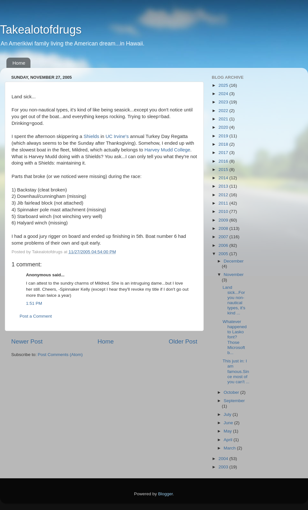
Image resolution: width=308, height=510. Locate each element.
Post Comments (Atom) (60, 354)
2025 (223, 85)
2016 (223, 161)
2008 (223, 228)
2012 (223, 194)
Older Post (183, 341)
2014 (223, 177)
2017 (223, 152)
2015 (223, 169)
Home (19, 63)
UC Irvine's (117, 136)
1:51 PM (34, 303)
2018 (223, 144)
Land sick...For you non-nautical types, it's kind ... (234, 300)
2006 (223, 245)
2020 (223, 127)
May (228, 431)
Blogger (165, 493)
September (234, 400)
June (229, 422)
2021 (223, 119)
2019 (223, 136)
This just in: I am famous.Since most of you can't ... (236, 371)
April (229, 439)
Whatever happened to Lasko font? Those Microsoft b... (235, 337)
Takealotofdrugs (40, 29)
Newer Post (27, 341)
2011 (223, 203)
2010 (223, 211)
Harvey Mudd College (167, 149)
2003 (223, 467)
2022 (223, 110)
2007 (223, 236)
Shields (91, 136)
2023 (223, 102)
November (234, 274)
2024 (223, 93)
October (232, 392)
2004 (223, 458)
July (228, 414)
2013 (223, 186)
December (234, 261)
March (230, 448)
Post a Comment (36, 316)
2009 (223, 220)
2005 (223, 253)
